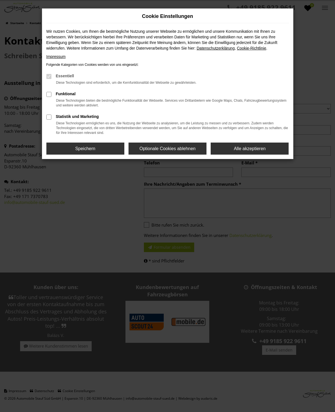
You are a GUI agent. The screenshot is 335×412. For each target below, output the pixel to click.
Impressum (56, 56)
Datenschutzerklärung (216, 48)
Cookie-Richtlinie (251, 48)
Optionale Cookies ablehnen (167, 148)
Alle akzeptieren (250, 148)
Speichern (85, 148)
